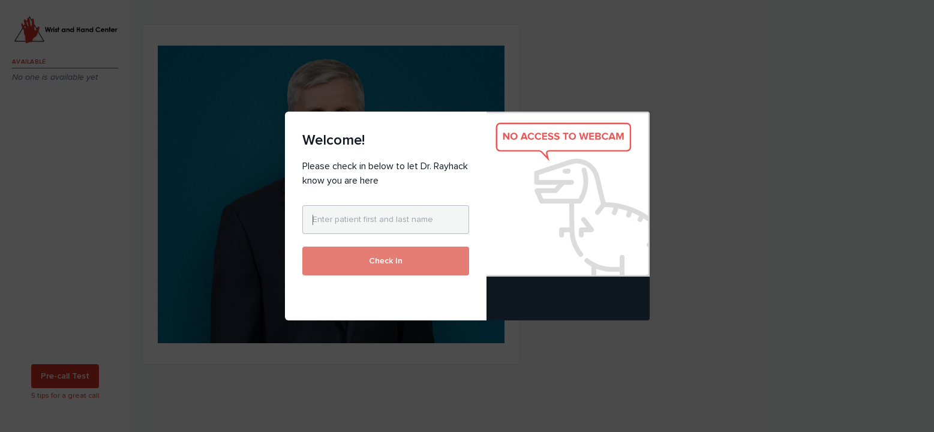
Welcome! (333, 140)
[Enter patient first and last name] (385, 219)
